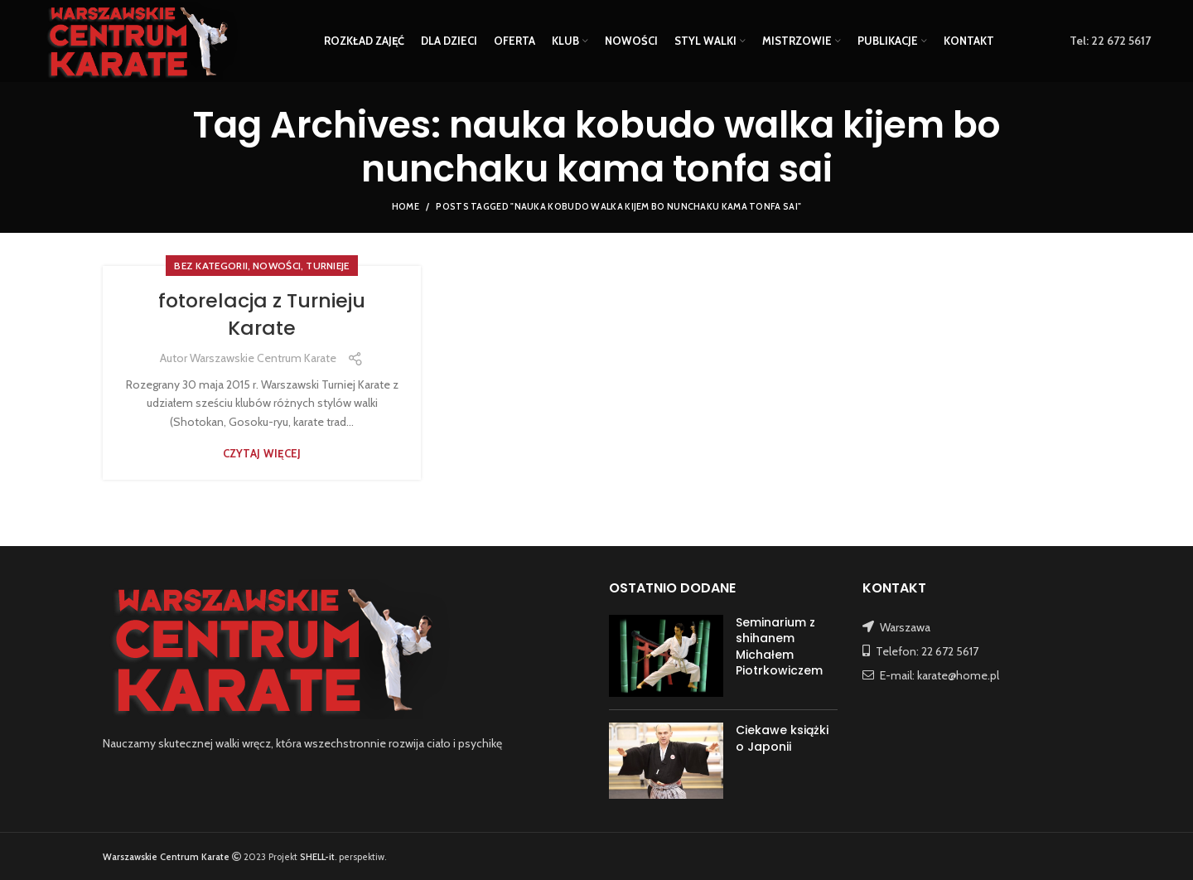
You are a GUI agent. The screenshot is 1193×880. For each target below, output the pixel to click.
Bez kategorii (211, 265)
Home (405, 206)
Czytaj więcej (262, 453)
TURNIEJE (327, 265)
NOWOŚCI (277, 265)
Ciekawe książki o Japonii (782, 738)
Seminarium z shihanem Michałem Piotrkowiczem (779, 646)
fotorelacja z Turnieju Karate (262, 314)
